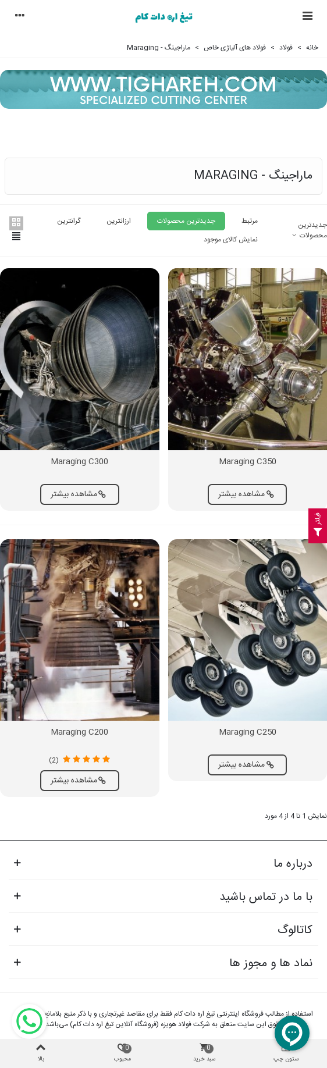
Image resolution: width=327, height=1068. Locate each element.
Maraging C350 (247, 462)
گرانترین (68, 221)
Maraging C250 (247, 733)
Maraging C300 (79, 462)
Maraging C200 (79, 733)
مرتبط (249, 221)
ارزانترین (118, 221)
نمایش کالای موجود (231, 239)
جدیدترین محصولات (309, 230)
